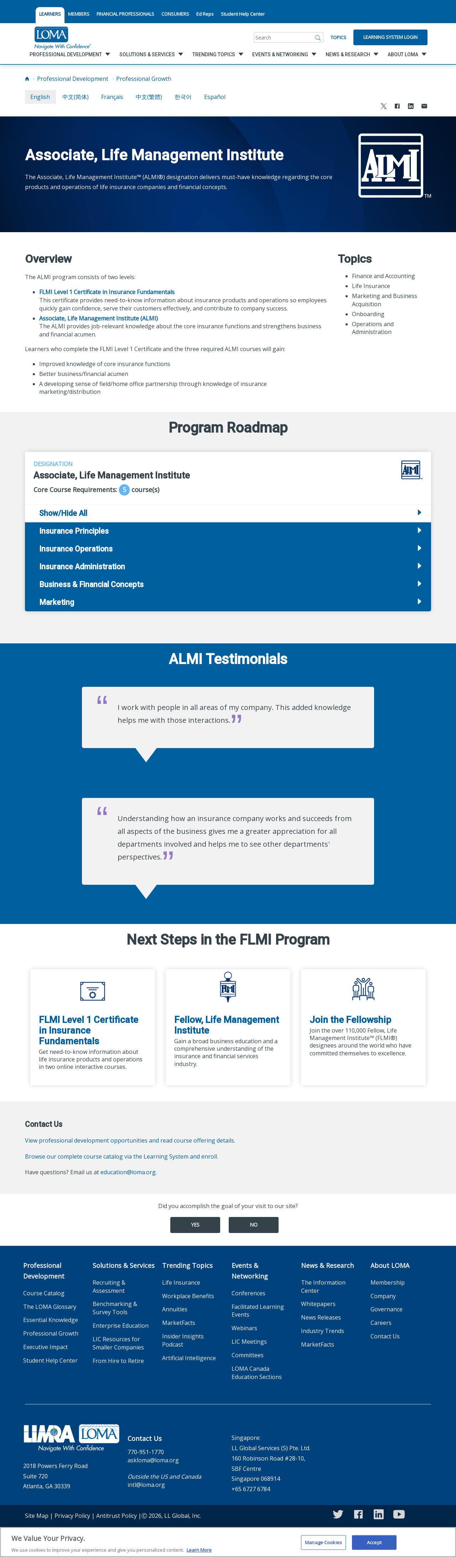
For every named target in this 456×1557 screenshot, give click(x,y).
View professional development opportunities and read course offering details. (130, 1140)
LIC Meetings (249, 1342)
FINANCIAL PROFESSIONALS (125, 14)
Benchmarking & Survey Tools (115, 1308)
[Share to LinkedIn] (411, 107)
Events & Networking (250, 1270)
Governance (386, 1309)
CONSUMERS (175, 14)
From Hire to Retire (118, 1361)
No (254, 1224)
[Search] (318, 37)
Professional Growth (143, 79)
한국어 (183, 97)
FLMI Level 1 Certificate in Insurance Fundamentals (88, 1030)
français (112, 97)
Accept (374, 1546)
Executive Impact (45, 1347)
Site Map (36, 1516)
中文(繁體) (149, 97)
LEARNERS (50, 14)
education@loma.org (128, 1172)
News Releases (321, 1317)
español (215, 97)
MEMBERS (78, 14)
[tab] (228, 531)
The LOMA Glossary (49, 1307)
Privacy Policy (72, 1516)
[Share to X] (383, 107)
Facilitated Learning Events (258, 1311)
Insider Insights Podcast (183, 1340)
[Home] (27, 79)
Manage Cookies (323, 1546)
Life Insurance (181, 1282)
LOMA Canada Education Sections (257, 1373)
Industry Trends (322, 1331)
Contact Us (385, 1336)
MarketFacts (178, 1323)
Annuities (174, 1309)
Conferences (248, 1293)
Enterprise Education (121, 1325)
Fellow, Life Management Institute (226, 1025)
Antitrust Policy (116, 1516)
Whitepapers (318, 1304)
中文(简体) (75, 97)
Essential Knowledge (50, 1320)
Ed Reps (205, 14)
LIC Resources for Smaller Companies (118, 1343)
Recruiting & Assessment (109, 1287)
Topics (338, 37)
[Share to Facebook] (397, 107)
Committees (248, 1355)
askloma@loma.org (153, 1460)
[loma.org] (62, 37)
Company (383, 1296)
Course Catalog (43, 1293)
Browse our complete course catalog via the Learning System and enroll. (121, 1156)
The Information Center (323, 1287)
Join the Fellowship (350, 1019)
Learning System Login (390, 37)
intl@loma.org (146, 1485)
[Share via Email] (424, 107)
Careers (381, 1323)
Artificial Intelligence (189, 1358)
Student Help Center (243, 14)
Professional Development (72, 79)
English (40, 97)
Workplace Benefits (188, 1296)
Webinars (244, 1328)
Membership (387, 1282)
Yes (195, 1224)
